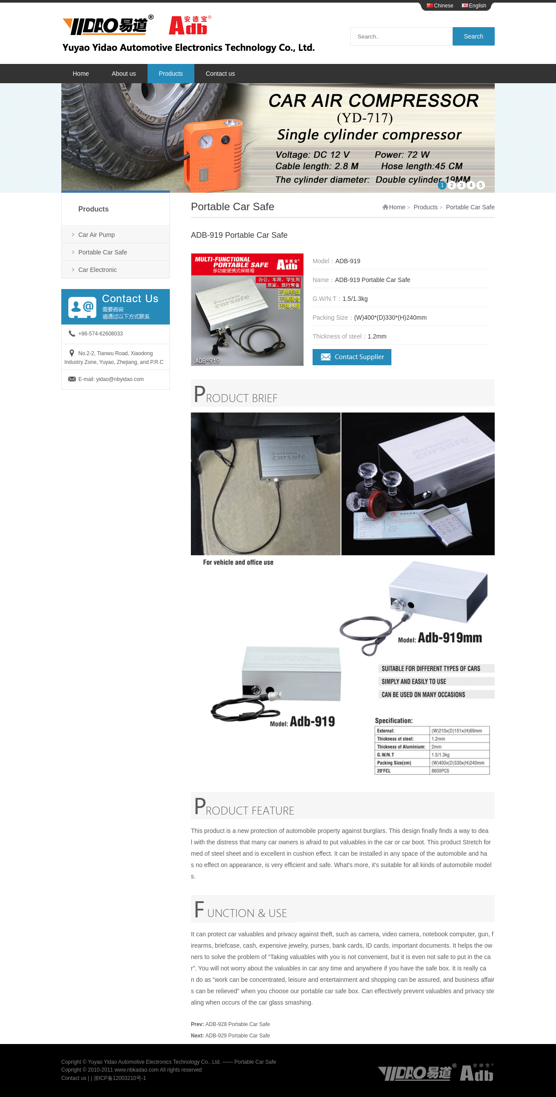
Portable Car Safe (102, 252)
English (474, 6)
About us (124, 73)
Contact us (220, 73)
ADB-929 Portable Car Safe (237, 1036)
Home (81, 73)
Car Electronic (97, 269)
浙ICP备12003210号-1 (120, 1078)
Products (171, 73)
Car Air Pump (96, 234)
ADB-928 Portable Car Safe (237, 1024)
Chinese (440, 6)
